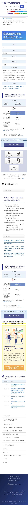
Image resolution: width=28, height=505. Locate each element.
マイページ (10, 13)
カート (16, 13)
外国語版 (11, 88)
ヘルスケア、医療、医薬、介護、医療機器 (12, 430)
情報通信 (5, 449)
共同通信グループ (20, 494)
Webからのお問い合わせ (14, 484)
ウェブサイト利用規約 (20, 490)
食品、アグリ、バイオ (8, 424)
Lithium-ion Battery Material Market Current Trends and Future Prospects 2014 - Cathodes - (14, 242)
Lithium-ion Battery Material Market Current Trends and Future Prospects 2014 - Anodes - (14, 248)
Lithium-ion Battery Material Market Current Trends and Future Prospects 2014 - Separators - (14, 255)
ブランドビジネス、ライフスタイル (11, 437)
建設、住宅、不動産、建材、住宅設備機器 (12, 427)
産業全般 (5, 458)
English (9, 9)
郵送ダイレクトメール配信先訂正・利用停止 (14, 492)
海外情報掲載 (16, 88)
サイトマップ (22, 9)
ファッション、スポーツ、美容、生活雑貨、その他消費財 (10, 420)
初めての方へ (11, 11)
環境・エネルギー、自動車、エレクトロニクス (13, 440)
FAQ (13, 494)
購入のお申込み (14, 144)
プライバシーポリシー (8, 490)
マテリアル (5, 86)
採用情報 (14, 496)
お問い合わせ (23, 13)
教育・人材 (5, 452)
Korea (16, 9)
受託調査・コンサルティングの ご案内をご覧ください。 (14, 367)
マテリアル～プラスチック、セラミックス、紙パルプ (9, 444)
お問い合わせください (8, 130)
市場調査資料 (9, 18)
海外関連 (5, 462)
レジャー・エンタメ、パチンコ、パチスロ (12, 455)
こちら (10, 73)
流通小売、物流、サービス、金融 (10, 434)
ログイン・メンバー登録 (21, 11)
